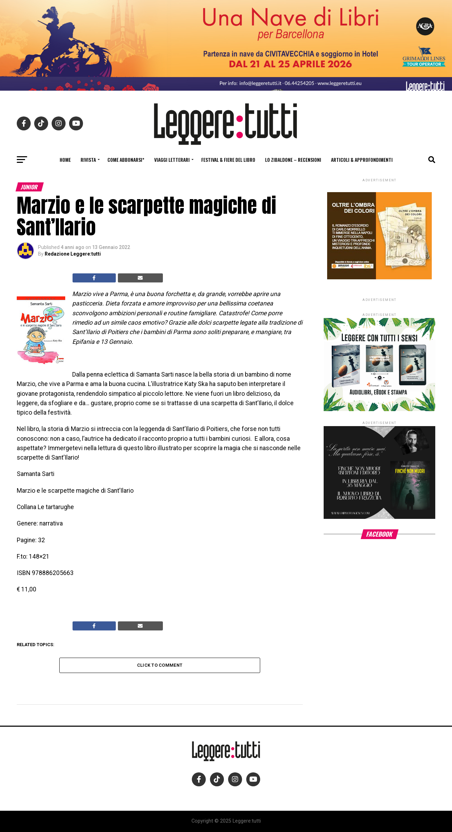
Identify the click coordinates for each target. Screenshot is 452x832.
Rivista (88, 159)
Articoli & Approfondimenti (362, 159)
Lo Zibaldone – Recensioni (293, 159)
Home (65, 159)
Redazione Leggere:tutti (73, 254)
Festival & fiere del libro (228, 159)
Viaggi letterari (172, 159)
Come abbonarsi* (125, 159)
